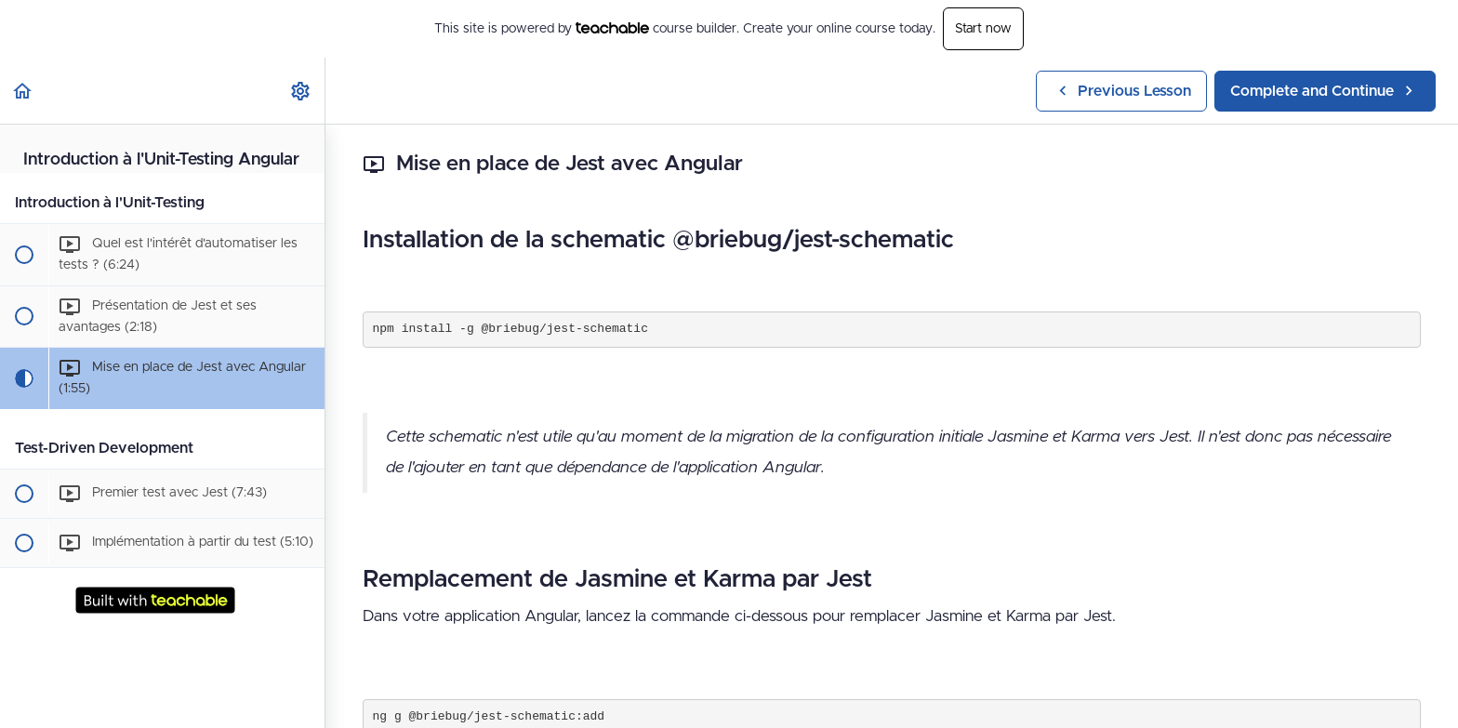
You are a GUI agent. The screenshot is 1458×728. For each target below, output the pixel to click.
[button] (23, 91)
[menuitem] (301, 91)
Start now (983, 28)
